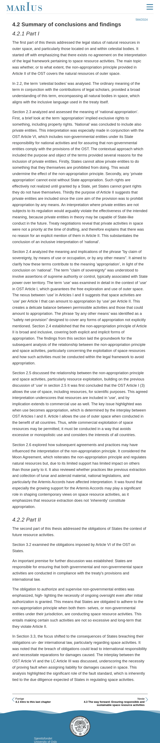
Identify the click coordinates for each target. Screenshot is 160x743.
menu (150, 7)
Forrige (19, 698)
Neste (141, 698)
